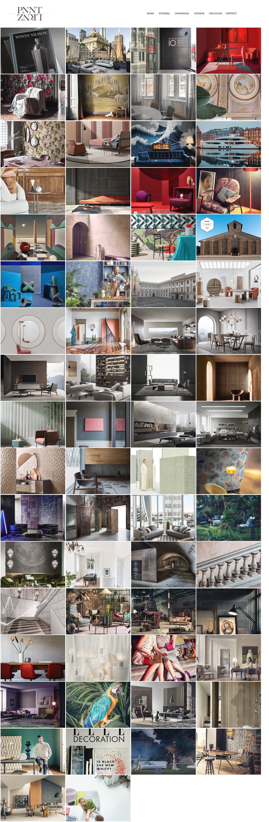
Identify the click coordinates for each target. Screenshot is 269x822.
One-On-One (215, 13)
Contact (231, 13)
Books (150, 13)
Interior (199, 13)
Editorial (164, 13)
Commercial (182, 13)
